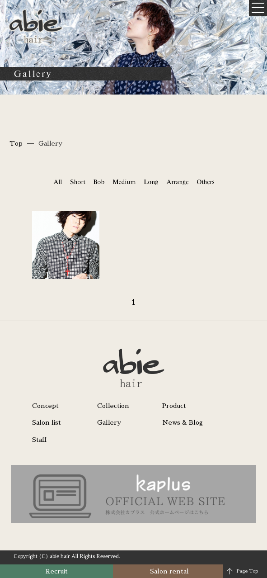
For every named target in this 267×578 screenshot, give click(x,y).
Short (77, 182)
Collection (113, 406)
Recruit (57, 571)
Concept (45, 406)
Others (205, 182)
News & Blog (182, 422)
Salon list (46, 422)
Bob (98, 182)
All (57, 182)
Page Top (247, 571)
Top (16, 143)
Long (151, 182)
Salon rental (169, 571)
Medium (124, 182)
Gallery (109, 422)
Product (174, 406)
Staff (39, 439)
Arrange (177, 182)
